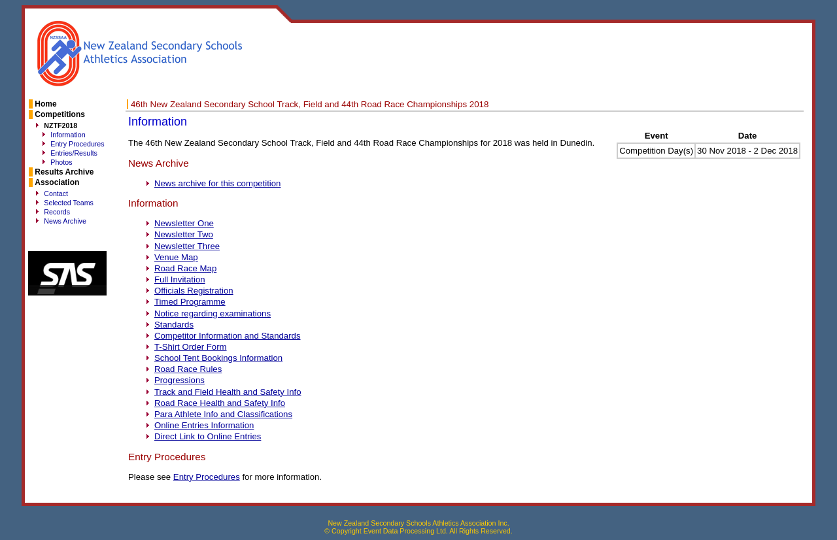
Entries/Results (73, 153)
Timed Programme (190, 302)
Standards (174, 324)
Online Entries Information (204, 425)
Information (67, 135)
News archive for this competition (217, 183)
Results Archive (64, 172)
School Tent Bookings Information (218, 358)
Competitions (60, 114)
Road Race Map (185, 268)
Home (45, 104)
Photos (61, 162)
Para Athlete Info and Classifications (223, 414)
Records (57, 212)
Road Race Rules (188, 369)
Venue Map (176, 257)
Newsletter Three (187, 246)
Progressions (179, 380)
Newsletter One (184, 223)
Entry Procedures (77, 144)
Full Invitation (179, 279)
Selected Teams (69, 203)
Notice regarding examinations (212, 313)
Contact (56, 193)
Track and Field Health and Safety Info (227, 392)
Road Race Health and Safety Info (219, 403)
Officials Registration (193, 290)
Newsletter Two (183, 234)
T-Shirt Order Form (190, 347)
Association (57, 182)
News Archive (65, 221)
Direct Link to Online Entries (207, 436)
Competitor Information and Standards (227, 336)
